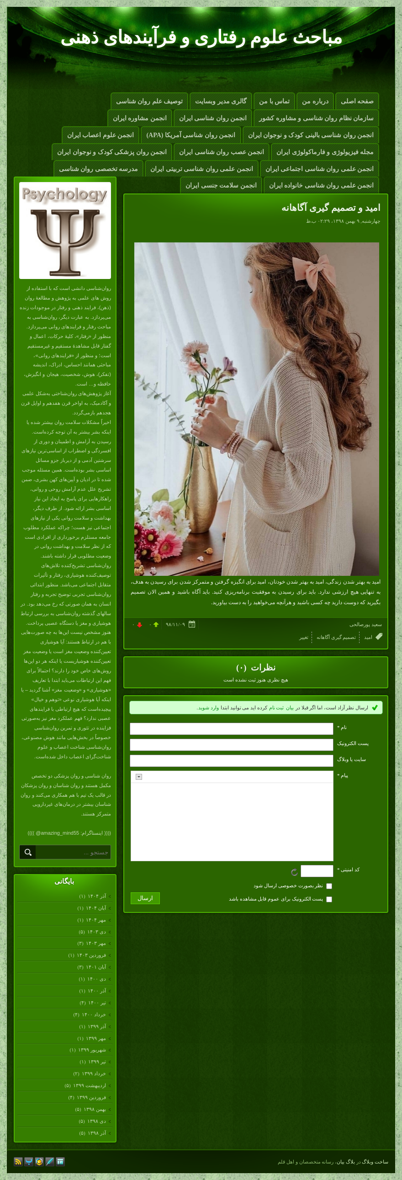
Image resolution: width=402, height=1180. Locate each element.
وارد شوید (208, 707)
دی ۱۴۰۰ (96, 979)
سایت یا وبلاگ (351, 759)
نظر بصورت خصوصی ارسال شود (288, 885)
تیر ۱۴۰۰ (96, 1002)
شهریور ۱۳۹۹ (91, 1049)
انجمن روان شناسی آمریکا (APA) (190, 135)
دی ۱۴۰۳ (96, 931)
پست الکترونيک (353, 743)
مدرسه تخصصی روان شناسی (98, 169)
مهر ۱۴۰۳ (95, 943)
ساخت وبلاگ (375, 1161)
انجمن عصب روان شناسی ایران (221, 152)
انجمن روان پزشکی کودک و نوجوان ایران (112, 152)
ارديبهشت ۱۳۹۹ (89, 1085)
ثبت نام (276, 707)
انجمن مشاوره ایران (140, 118)
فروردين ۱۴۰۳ (91, 955)
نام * (342, 727)
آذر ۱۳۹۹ (96, 1026)
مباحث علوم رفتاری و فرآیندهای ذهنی (201, 37)
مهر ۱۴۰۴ (95, 920)
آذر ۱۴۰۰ (96, 990)
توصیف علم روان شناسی (149, 101)
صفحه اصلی (357, 101)
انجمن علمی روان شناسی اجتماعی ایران (319, 169)
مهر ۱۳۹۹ (95, 1038)
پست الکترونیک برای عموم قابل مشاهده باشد (276, 898)
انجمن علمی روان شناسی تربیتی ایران (201, 169)
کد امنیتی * (348, 869)
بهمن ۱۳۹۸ (94, 1109)
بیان (290, 707)
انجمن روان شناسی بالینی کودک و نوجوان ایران (311, 135)
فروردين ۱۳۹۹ (91, 1097)
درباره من (315, 101)
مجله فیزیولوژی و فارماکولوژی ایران (325, 152)
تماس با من (274, 101)
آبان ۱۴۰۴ (95, 908)
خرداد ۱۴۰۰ (93, 1014)
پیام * (342, 775)
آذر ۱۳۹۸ (96, 1133)
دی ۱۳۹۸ (96, 1121)
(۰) (242, 667)
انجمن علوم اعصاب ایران (100, 135)
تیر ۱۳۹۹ (96, 1061)
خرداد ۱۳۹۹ (93, 1073)
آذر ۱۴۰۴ (96, 896)
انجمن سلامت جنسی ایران (221, 185)
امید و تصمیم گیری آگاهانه (331, 208)
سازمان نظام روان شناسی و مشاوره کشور (316, 118)
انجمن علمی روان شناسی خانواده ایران (321, 185)
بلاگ (350, 1161)
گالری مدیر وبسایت (221, 101)
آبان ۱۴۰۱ (95, 967)
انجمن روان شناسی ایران (213, 118)
